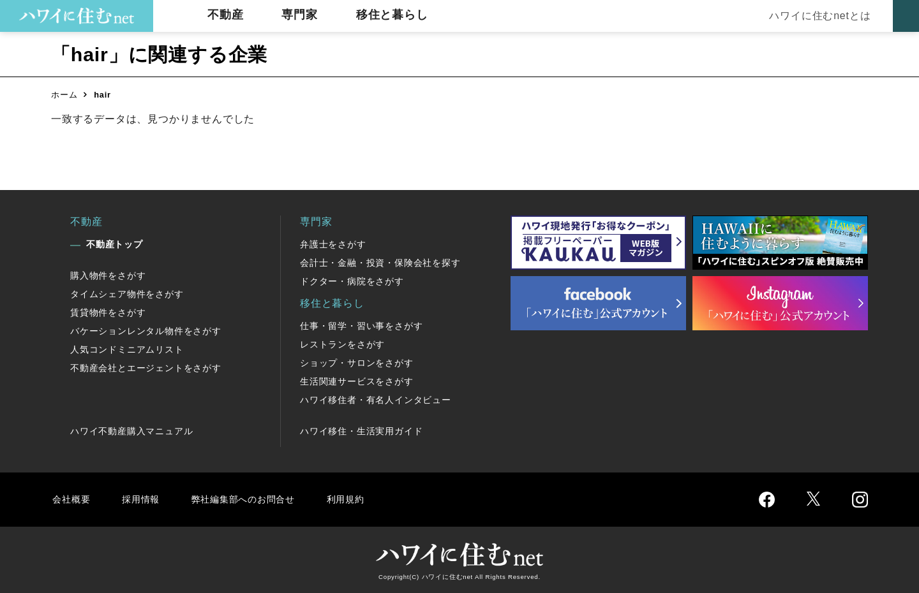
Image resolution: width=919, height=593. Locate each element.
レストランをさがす (342, 344)
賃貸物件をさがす (108, 312)
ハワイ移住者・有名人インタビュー (375, 400)
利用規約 (362, 499)
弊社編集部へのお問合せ (253, 499)
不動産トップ (114, 244)
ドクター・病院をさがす (352, 281)
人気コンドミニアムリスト (127, 349)
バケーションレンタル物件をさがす (145, 331)
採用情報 (144, 499)
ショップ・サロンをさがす (357, 363)
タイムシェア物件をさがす (127, 294)
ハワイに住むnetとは (817, 15)
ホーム (64, 94)
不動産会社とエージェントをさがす (145, 368)
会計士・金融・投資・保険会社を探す (380, 263)
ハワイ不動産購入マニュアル (131, 431)
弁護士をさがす (333, 244)
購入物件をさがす (108, 275)
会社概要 (72, 499)
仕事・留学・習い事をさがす (361, 326)
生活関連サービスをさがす (357, 381)
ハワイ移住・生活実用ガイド (361, 431)
